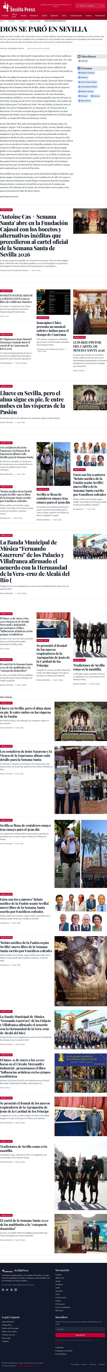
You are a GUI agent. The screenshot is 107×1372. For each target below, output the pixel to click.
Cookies (84, 1364)
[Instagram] (11, 1290)
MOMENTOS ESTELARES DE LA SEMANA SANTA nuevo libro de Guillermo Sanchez (16, 299)
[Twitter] (7, 1290)
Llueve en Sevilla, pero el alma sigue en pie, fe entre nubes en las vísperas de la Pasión (25, 712)
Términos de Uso (8, 1335)
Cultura (89, 16)
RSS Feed (59, 1311)
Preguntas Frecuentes (63, 1351)
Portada (5, 16)
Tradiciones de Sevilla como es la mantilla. (89, 667)
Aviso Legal (6, 1338)
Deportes (54, 16)
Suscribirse (80, 1335)
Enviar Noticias (61, 1354)
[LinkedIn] (15, 1290)
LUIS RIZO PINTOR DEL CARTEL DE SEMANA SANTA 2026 (89, 346)
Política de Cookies (9, 1332)
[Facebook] (3, 1290)
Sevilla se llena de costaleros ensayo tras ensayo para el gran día (53, 498)
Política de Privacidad (10, 1328)
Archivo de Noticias (62, 1307)
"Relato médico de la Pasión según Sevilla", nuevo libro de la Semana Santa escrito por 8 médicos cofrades (16, 496)
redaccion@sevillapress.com (27, 1366)
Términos (92, 1364)
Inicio (2, 21)
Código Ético (7, 1325)
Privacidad (75, 1364)
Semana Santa (34, 21)
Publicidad (59, 1347)
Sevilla (23, 16)
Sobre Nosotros (8, 1322)
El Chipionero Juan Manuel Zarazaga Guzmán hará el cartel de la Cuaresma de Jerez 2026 (16, 343)
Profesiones (100, 16)
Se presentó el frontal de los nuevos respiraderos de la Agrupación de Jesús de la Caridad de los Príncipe (53, 655)
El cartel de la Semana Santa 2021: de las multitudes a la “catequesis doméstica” (16, 667)
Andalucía (34, 16)
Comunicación (76, 16)
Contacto (5, 1341)
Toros (64, 16)
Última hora (14, 15)
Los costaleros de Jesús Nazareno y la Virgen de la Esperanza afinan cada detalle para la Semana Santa (17, 452)
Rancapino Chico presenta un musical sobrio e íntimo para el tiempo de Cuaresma (53, 328)
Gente (44, 16)
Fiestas (22, 21)
